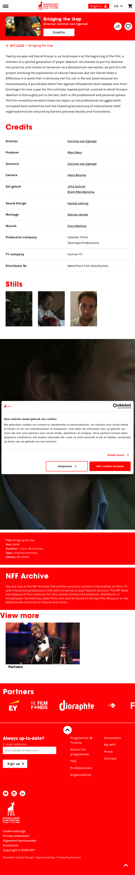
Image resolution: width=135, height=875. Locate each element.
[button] (127, 865)
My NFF (110, 745)
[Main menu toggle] (5, 6)
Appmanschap (45, 857)
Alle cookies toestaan (110, 466)
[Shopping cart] (130, 6)
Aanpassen (67, 466)
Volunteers (112, 738)
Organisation (80, 775)
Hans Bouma (77, 175)
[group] (43, 647)
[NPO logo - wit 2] (115, 705)
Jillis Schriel (76, 186)
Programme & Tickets (81, 740)
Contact (110, 758)
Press (108, 752)
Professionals (81, 768)
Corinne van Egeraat (82, 141)
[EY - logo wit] (18, 705)
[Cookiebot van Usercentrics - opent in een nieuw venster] (115, 406)
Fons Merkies (77, 226)
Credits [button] (59, 32)
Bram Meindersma (81, 192)
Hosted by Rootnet (69, 857)
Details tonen (115, 454)
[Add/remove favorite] (128, 26)
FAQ (73, 761)
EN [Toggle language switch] (118, 6)
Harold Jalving (78, 203)
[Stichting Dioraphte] (81, 705)
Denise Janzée (78, 214)
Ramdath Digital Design (18, 857)
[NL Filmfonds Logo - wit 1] (43, 705)
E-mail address (29, 748)
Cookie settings (14, 831)
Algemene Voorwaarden (20, 841)
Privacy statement (16, 836)
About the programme (79, 752)
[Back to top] (67, 730)
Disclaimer (11, 845)
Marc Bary (75, 152)
